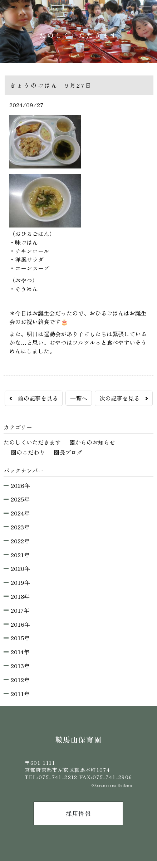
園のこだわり (28, 452)
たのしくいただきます (32, 442)
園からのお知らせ (92, 442)
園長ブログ (68, 452)
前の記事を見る (33, 398)
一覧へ (78, 398)
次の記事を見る (123, 398)
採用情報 (78, 813)
